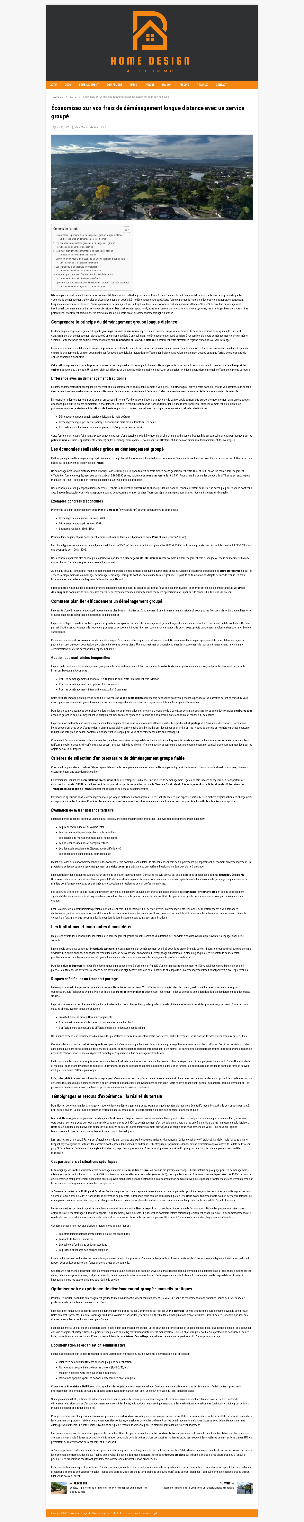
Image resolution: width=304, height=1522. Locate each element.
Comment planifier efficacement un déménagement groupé (84, 250)
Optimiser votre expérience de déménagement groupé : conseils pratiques (92, 282)
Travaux (202, 84)
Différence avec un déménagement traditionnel (83, 238)
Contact (221, 84)
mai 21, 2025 (63, 127)
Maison (167, 84)
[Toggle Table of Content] (124, 229)
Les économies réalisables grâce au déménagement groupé (85, 243)
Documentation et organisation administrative (83, 286)
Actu (53, 84)
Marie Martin (81, 127)
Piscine (184, 84)
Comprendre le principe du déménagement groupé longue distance (89, 235)
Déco (68, 84)
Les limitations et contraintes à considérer (76, 266)
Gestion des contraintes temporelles (78, 254)
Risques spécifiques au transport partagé (81, 270)
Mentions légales (151, 1513)
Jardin (149, 84)
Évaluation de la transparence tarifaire (79, 262)
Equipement (114, 84)
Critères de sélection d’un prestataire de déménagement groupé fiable (90, 258)
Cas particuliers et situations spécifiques (81, 278)
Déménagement (89, 84)
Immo (133, 84)
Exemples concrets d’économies (77, 246)
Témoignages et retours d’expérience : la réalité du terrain (84, 274)
